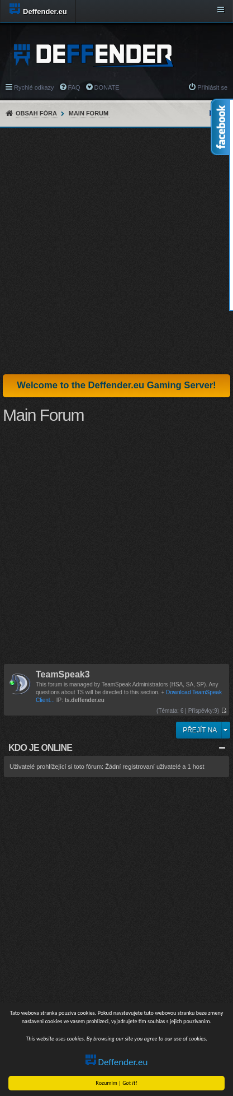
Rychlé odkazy (34, 87)
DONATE (107, 87)
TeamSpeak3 (63, 675)
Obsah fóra (36, 113)
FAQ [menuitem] (74, 87)
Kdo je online (40, 748)
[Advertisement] (116, 251)
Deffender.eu (118, 1062)
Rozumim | (118, 1082)
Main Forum (89, 113)
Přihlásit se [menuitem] (212, 87)
